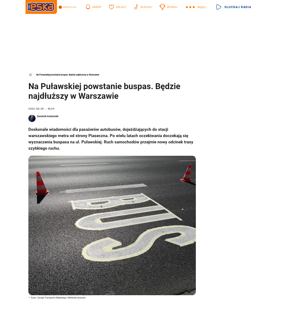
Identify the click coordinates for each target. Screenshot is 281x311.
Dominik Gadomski (47, 116)
